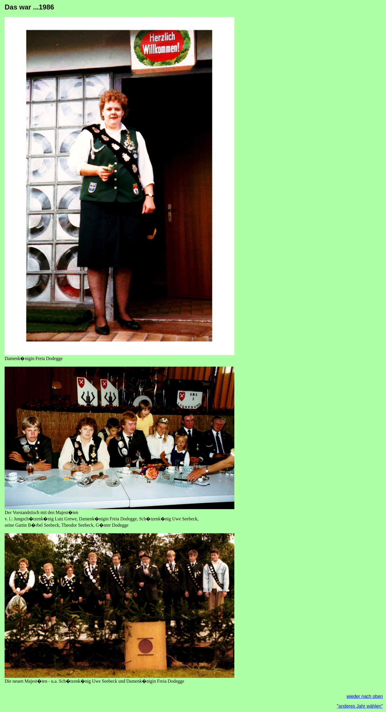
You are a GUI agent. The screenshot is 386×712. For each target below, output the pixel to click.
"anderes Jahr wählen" (360, 706)
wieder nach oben (365, 696)
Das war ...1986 (29, 7)
